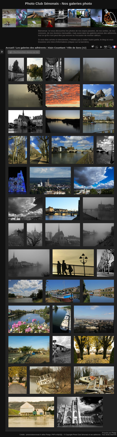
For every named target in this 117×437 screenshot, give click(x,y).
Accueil (10, 47)
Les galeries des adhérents (31, 47)
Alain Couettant (56, 47)
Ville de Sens (74, 47)
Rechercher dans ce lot (26, 52)
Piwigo (114, 433)
